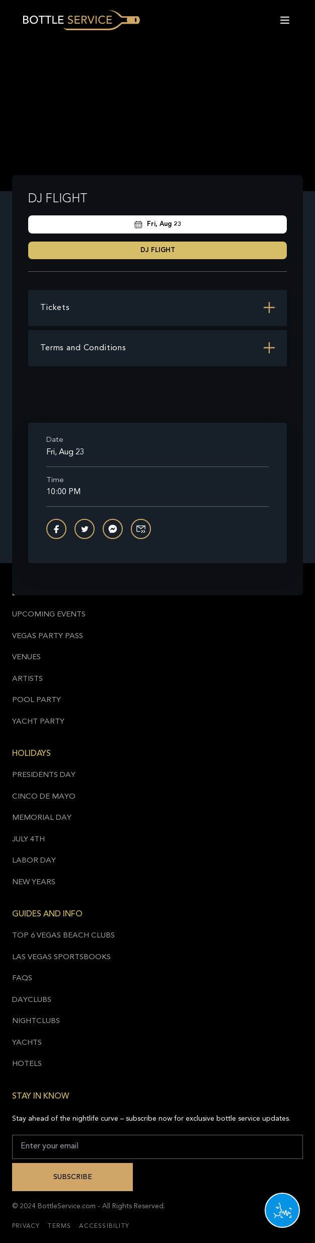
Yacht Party (38, 722)
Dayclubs (31, 1000)
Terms (59, 1226)
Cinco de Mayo (43, 797)
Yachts (27, 1043)
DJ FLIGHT (157, 250)
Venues (26, 657)
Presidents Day (43, 775)
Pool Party (36, 700)
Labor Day (34, 861)
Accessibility (104, 1226)
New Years (33, 882)
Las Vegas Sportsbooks (61, 957)
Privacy (26, 1226)
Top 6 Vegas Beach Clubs (63, 936)
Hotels (27, 1064)
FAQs (22, 978)
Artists (27, 679)
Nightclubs (36, 1021)
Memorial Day (41, 818)
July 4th (28, 839)
